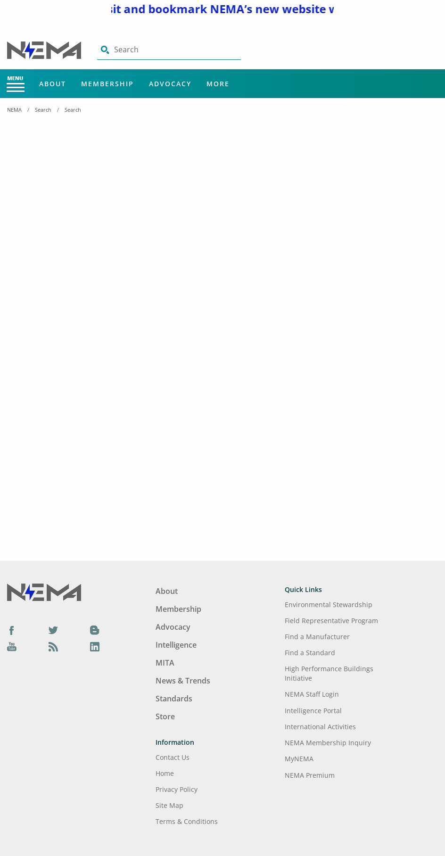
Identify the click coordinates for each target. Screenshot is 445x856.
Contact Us (173, 757)
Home (165, 773)
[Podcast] (53, 647)
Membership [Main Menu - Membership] (107, 83)
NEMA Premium (310, 775)
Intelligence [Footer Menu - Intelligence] (176, 645)
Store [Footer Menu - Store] (165, 716)
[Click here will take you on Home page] (45, 49)
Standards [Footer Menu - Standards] (174, 698)
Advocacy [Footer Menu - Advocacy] (173, 627)
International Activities (320, 726)
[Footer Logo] (44, 591)
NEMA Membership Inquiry (328, 742)
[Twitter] (53, 630)
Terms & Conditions (187, 821)
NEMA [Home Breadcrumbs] (14, 109)
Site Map (169, 805)
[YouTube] (11, 647)
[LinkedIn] (94, 647)
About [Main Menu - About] (52, 83)
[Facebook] (11, 630)
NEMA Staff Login (312, 694)
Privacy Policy (177, 789)
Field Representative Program (331, 620)
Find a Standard (310, 652)
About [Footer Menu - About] (167, 591)
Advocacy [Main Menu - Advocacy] (170, 83)
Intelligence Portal (313, 710)
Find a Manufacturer (317, 636)
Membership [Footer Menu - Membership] (178, 609)
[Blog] (94, 630)
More (218, 83)
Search (43, 109)
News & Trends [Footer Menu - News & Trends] (183, 680)
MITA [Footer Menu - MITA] (165, 663)
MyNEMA (299, 758)
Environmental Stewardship (328, 604)
